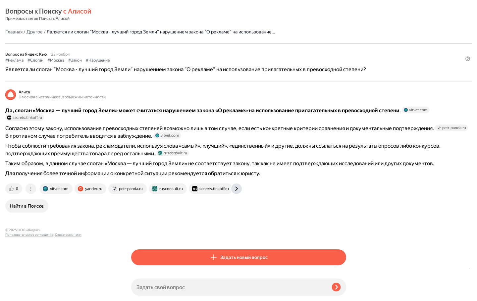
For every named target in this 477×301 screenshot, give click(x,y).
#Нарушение (224, 50)
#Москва (181, 50)
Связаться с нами (18, 293)
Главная (139, 14)
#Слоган (161, 50)
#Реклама (140, 50)
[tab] (140, 232)
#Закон (201, 50)
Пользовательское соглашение (29, 288)
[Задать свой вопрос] (228, 287)
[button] (342, 61)
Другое (160, 14)
